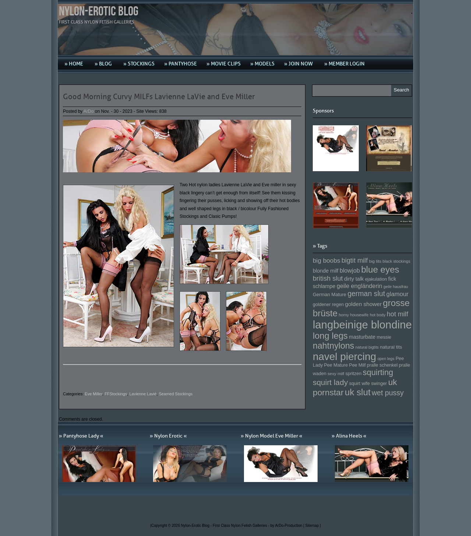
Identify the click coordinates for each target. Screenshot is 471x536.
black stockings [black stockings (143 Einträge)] (396, 261)
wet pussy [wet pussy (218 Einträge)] (388, 393)
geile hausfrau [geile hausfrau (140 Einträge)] (395, 286)
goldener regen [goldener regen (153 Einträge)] (328, 304)
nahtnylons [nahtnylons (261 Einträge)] (333, 345)
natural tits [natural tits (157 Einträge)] (391, 347)
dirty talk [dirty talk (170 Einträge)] (354, 279)
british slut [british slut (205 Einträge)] (328, 278)
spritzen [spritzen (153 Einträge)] (354, 373)
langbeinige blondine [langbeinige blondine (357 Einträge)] (362, 325)
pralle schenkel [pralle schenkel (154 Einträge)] (382, 365)
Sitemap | (313, 526)
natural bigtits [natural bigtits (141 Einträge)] (367, 347)
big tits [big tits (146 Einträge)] (375, 261)
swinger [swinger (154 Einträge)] (379, 383)
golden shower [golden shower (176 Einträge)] (363, 304)
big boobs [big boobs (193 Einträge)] (326, 260)
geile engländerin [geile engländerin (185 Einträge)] (359, 286)
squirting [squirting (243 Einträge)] (378, 372)
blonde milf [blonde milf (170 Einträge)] (326, 271)
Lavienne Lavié (142, 394)
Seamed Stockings (176, 394)
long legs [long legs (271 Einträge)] (330, 336)
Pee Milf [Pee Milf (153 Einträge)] (357, 365)
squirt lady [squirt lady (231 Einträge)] (330, 382)
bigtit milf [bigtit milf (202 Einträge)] (354, 260)
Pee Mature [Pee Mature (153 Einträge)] (336, 365)
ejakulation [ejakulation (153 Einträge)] (376, 279)
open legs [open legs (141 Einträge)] (386, 358)
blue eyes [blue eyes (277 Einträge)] (380, 269)
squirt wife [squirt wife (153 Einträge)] (359, 383)
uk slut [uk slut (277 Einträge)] (358, 392)
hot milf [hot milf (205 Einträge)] (397, 314)
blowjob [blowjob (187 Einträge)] (350, 270)
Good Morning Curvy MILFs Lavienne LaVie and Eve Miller (159, 96)
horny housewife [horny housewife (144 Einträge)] (354, 315)
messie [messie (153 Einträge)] (384, 337)
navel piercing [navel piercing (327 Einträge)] (344, 356)
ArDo (88, 111)
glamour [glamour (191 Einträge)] (397, 294)
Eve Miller (93, 394)
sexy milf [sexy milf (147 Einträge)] (335, 373)
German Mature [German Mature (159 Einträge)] (329, 294)
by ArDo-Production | (287, 526)
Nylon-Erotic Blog (98, 11)
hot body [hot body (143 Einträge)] (378, 315)
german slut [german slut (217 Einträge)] (366, 293)
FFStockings (116, 394)
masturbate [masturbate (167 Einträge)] (362, 337)
